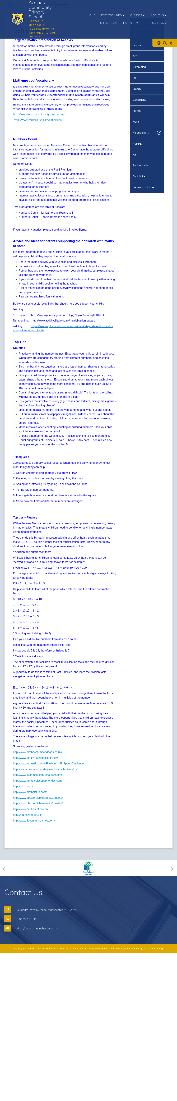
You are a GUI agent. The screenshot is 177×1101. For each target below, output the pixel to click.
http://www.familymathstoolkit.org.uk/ (35, 906)
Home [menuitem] (91, 15)
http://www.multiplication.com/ (31, 957)
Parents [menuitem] (131, 23)
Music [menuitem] (136, 121)
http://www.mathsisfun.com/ (30, 940)
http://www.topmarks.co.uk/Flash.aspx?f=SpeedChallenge (48, 911)
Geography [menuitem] (139, 99)
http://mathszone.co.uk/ (27, 963)
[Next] (171, 1016)
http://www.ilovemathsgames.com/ (34, 968)
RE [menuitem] (134, 154)
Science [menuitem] (137, 45)
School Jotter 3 (102, 1096)
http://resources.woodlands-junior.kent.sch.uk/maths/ (45, 917)
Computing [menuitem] (139, 66)
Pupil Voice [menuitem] (139, 176)
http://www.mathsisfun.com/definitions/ (38, 119)
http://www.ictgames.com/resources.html (38, 923)
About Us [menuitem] (159, 15)
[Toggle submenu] (160, 132)
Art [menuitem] (135, 56)
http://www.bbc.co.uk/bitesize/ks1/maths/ (38, 946)
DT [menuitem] (135, 78)
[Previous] (5, 1016)
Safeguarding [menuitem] (155, 23)
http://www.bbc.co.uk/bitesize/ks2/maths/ (38, 951)
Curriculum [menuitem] (108, 23)
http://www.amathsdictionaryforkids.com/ (38, 114)
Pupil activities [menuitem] (141, 165)
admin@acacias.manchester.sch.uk (37, 1077)
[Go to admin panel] (153, 1096)
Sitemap (136, 1096)
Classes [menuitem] (138, 15)
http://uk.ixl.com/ (23, 934)
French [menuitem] (137, 88)
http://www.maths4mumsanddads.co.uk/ (37, 900)
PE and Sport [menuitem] (141, 132)
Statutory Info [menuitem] (112, 15)
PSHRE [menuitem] (137, 143)
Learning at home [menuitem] (143, 187)
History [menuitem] (137, 110)
